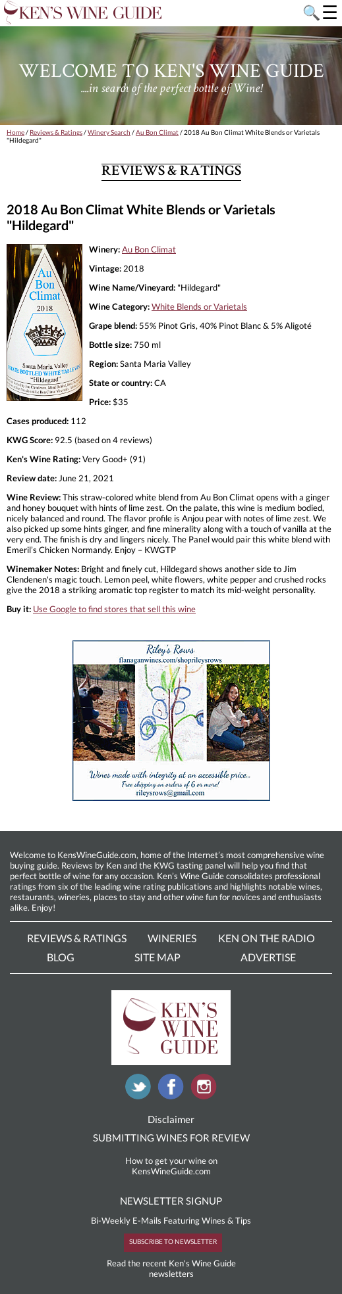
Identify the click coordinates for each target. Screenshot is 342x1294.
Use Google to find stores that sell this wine (114, 609)
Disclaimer (171, 1119)
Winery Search (109, 132)
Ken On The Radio (266, 938)
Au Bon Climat (157, 132)
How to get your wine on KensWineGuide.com (171, 1165)
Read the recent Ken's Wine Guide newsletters (171, 1268)
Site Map (157, 957)
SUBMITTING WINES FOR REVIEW (171, 1137)
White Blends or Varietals (199, 306)
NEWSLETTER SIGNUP (171, 1201)
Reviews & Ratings (56, 132)
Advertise (268, 957)
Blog (60, 957)
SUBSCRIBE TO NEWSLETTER (173, 1241)
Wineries (172, 938)
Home (15, 132)
